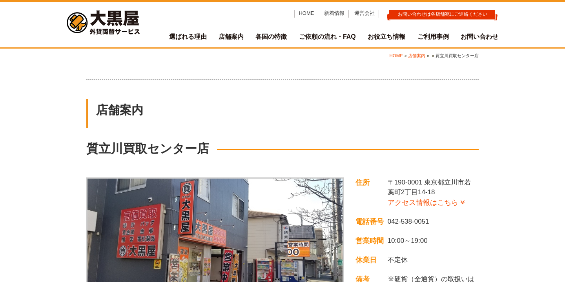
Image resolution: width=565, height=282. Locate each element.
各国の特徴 (271, 36)
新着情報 (334, 13)
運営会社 (364, 13)
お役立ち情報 (386, 36)
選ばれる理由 (188, 36)
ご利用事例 (433, 36)
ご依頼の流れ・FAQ (327, 36)
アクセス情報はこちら (423, 202)
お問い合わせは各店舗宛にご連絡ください (442, 14)
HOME (306, 13)
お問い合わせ (479, 36)
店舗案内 (231, 36)
